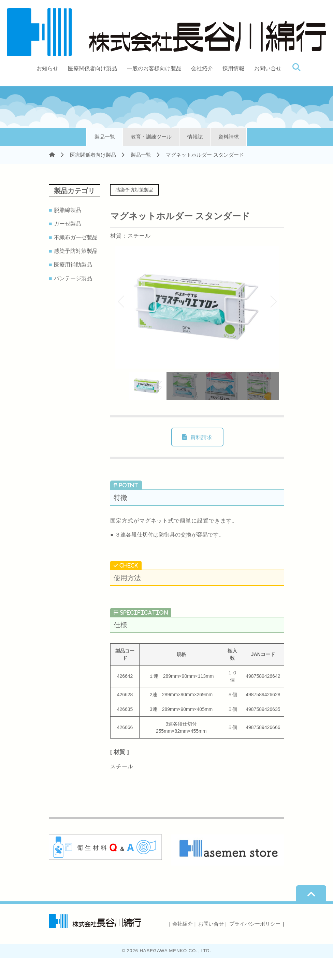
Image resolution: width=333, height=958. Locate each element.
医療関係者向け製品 (92, 68)
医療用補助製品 (74, 265)
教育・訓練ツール (151, 137)
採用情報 (233, 68)
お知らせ (47, 68)
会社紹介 (202, 68)
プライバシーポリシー (254, 924)
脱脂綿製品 (68, 210)
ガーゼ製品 (68, 224)
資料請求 (228, 137)
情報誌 (195, 137)
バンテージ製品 (74, 278)
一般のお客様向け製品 (154, 68)
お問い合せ (267, 68)
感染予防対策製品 (77, 251)
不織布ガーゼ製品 (77, 237)
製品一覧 (105, 137)
